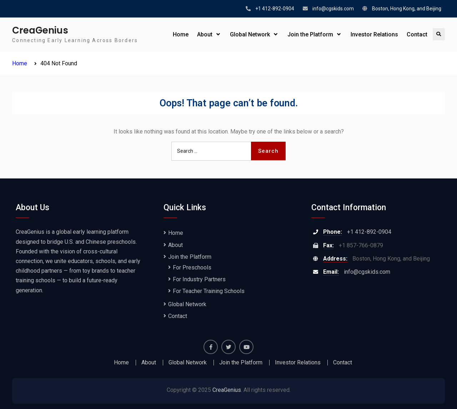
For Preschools (192, 267)
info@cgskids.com (333, 8)
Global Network (250, 34)
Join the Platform (310, 34)
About (204, 34)
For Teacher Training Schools (209, 291)
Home (181, 34)
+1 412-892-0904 (274, 8)
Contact (417, 34)
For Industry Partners (199, 279)
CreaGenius (40, 30)
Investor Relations (374, 34)
